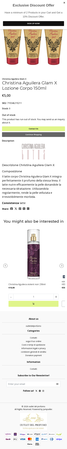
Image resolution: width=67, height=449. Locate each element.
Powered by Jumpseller (42, 409)
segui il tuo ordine (33, 341)
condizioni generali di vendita (33, 352)
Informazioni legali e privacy (33, 348)
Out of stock (8, 115)
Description (8, 140)
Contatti (33, 337)
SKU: (4, 103)
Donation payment (33, 355)
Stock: (5, 108)
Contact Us (33, 129)
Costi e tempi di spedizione (33, 344)
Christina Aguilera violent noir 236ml (27, 284)
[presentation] (5, 266)
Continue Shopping (33, 134)
